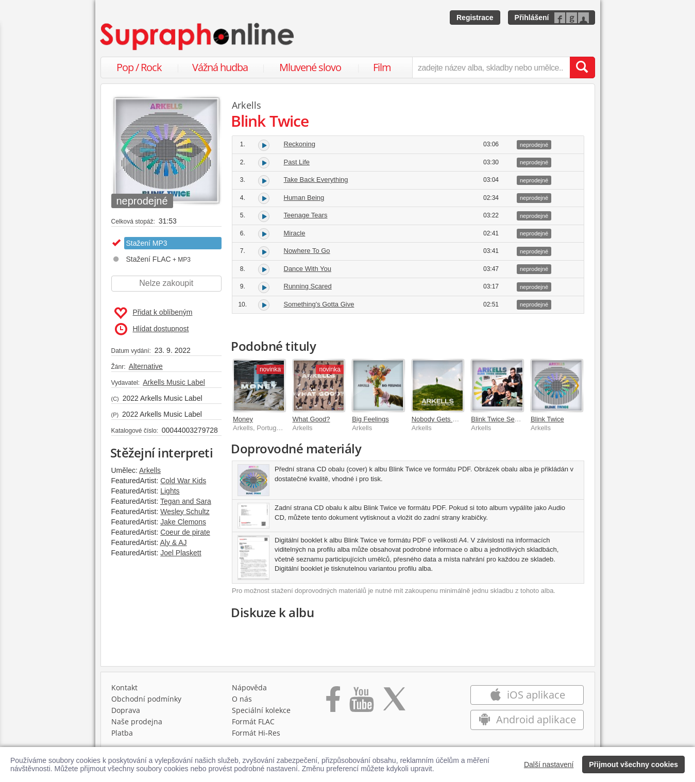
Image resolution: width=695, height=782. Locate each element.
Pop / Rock (139, 67)
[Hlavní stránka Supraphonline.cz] (197, 36)
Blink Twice (547, 419)
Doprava (125, 710)
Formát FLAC (253, 721)
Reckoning (299, 144)
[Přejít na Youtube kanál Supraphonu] (361, 703)
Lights (169, 491)
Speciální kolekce (261, 710)
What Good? (311, 419)
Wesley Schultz (184, 511)
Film (382, 67)
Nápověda (249, 687)
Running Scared (308, 286)
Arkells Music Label (174, 382)
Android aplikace (527, 719)
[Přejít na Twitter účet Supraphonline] (394, 703)
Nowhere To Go (307, 250)
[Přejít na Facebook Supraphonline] (333, 703)
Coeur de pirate (185, 532)
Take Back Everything (316, 179)
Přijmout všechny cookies (633, 764)
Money (243, 419)
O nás (242, 699)
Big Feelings (370, 419)
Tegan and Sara (185, 501)
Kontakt (124, 687)
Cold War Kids (183, 481)
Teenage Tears (306, 215)
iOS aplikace (527, 695)
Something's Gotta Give (319, 304)
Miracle (295, 233)
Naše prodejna (136, 721)
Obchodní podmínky (146, 699)
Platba (122, 733)
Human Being (304, 197)
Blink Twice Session (500, 419)
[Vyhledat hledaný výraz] (582, 67)
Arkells (150, 470)
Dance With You (308, 269)
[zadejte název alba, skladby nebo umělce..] (490, 67)
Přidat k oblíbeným (153, 313)
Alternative (146, 366)
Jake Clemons (183, 522)
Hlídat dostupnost (152, 329)
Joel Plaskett (180, 553)
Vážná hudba (220, 67)
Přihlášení (532, 17)
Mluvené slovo (310, 67)
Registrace (475, 17)
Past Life (297, 162)
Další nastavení (549, 764)
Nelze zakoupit (166, 283)
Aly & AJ (173, 542)
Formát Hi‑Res (256, 733)
